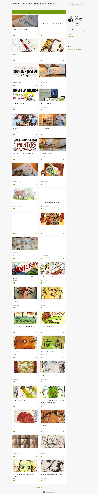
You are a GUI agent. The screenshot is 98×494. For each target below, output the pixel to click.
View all (63, 12)
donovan (77, 16)
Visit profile (77, 25)
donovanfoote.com (73, 48)
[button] (36, 36)
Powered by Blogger (49, 492)
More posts (39, 487)
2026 (69, 32)
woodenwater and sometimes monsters (34, 4)
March (70, 34)
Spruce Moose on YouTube (75, 49)
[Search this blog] (79, 4)
